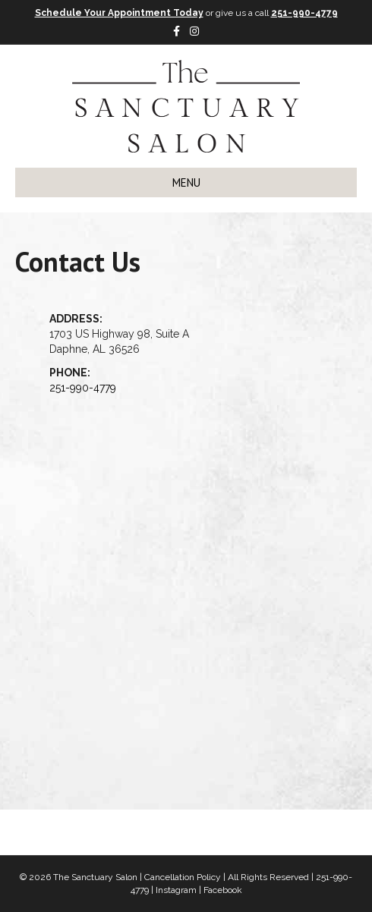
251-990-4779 (304, 13)
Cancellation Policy (182, 877)
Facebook (222, 890)
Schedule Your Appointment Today (119, 13)
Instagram (176, 890)
